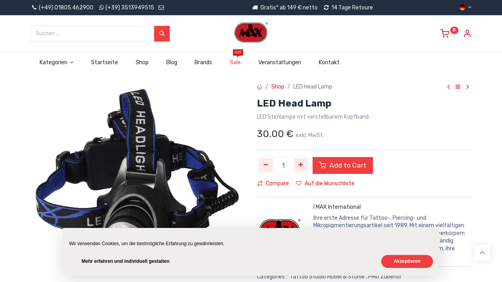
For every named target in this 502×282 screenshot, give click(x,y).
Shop (277, 86)
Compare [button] (273, 183)
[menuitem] (104, 62)
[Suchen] (162, 34)
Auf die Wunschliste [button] (325, 183)
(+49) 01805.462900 (62, 7)
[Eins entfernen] (265, 165)
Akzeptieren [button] (407, 261)
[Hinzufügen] (301, 165)
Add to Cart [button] (342, 165)
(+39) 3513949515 (129, 7)
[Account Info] (467, 34)
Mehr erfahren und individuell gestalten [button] (125, 261)
